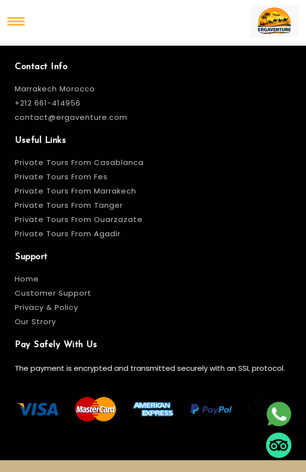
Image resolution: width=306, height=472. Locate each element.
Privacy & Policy (46, 307)
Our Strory (35, 321)
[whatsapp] (278, 413)
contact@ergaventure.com (71, 117)
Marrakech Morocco (55, 88)
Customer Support (53, 293)
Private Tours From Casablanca (80, 162)
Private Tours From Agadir (68, 233)
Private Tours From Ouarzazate (79, 219)
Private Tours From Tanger (69, 205)
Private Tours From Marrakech (75, 191)
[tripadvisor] (278, 444)
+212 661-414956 (48, 103)
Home (27, 279)
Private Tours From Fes (61, 176)
